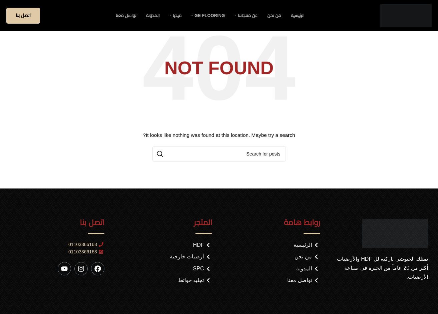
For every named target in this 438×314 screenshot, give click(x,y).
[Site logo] (406, 17)
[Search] (219, 157)
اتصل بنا (23, 17)
